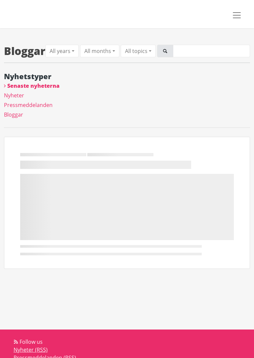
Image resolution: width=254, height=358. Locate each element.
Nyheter (14, 95)
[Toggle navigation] (237, 15)
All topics (136, 51)
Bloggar (13, 114)
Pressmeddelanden (28, 105)
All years (60, 51)
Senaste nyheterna (33, 85)
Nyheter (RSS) (31, 349)
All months (97, 51)
